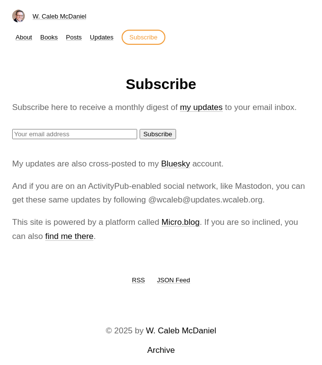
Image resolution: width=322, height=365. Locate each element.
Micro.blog (180, 222)
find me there (69, 236)
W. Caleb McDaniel (60, 16)
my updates (201, 107)
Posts (74, 37)
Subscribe (143, 37)
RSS (138, 280)
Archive (161, 350)
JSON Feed (173, 280)
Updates (101, 37)
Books (49, 37)
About (24, 37)
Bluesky (175, 163)
